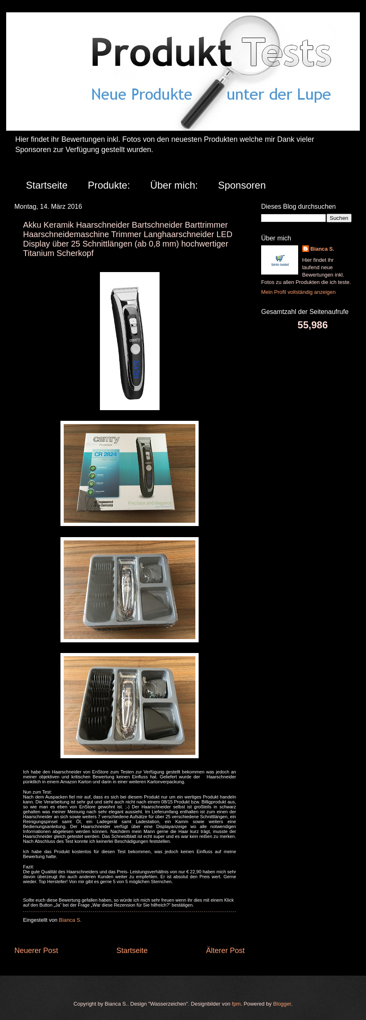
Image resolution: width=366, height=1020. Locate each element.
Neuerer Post (36, 950)
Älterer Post (225, 950)
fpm (236, 1004)
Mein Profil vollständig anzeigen (298, 292)
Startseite (46, 185)
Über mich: (174, 185)
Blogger (282, 1004)
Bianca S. (322, 249)
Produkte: (109, 185)
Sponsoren (242, 185)
